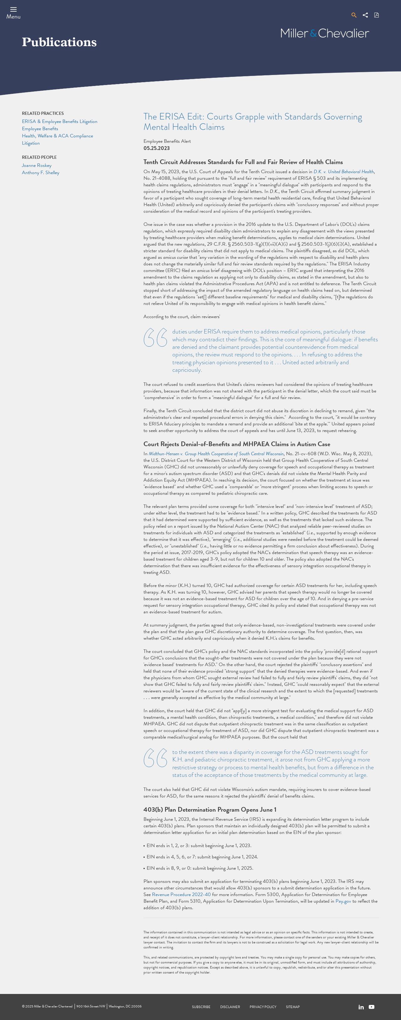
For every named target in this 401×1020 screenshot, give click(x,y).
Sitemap (293, 1007)
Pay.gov (343, 901)
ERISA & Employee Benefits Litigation (59, 121)
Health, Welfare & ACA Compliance (57, 136)
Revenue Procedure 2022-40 (181, 894)
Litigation (31, 143)
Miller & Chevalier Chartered (53, 1006)
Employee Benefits (40, 128)
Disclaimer (230, 1007)
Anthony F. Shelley (40, 172)
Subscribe (201, 1007)
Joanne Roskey (36, 165)
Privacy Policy (263, 1007)
